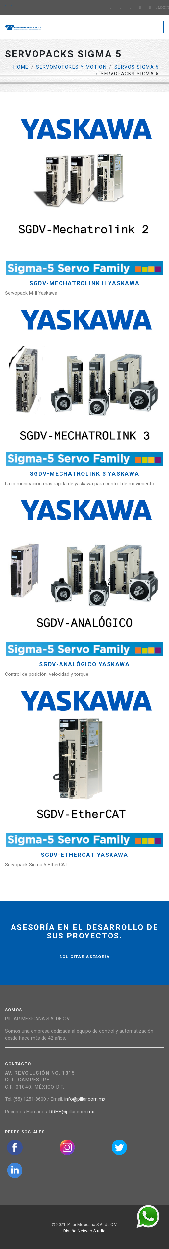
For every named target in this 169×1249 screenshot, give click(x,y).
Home (21, 67)
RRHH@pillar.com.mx (71, 1112)
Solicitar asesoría (84, 956)
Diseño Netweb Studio (84, 1230)
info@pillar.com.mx (84, 1099)
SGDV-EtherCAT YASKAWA (84, 855)
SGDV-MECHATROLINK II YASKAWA (84, 283)
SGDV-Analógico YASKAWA (84, 664)
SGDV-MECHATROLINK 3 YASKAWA (84, 474)
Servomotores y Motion (71, 67)
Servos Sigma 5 (136, 67)
